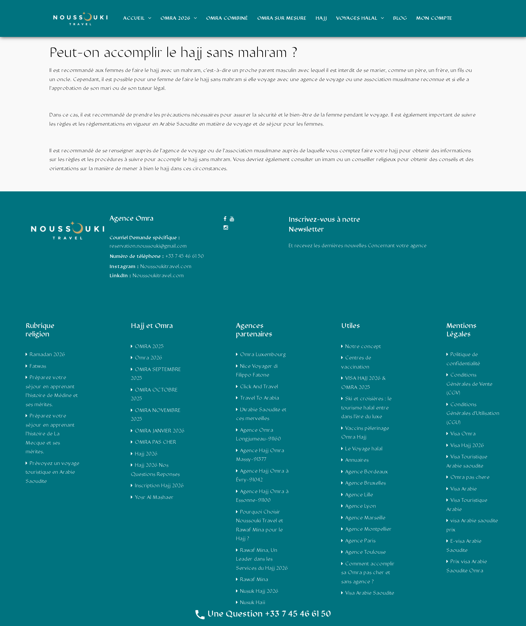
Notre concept (363, 347)
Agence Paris (360, 541)
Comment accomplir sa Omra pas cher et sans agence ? (367, 573)
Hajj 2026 (146, 454)
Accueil (137, 18)
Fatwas (38, 366)
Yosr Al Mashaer (154, 497)
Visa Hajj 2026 (467, 445)
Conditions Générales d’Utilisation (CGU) (472, 413)
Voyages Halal (360, 18)
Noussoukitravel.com (158, 276)
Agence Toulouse (365, 552)
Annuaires (357, 460)
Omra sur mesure (281, 18)
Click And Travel (259, 387)
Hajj (321, 18)
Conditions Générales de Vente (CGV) (469, 384)
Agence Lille (359, 495)
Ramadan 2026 (47, 355)
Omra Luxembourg (263, 355)
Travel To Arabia (259, 398)
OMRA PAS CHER (155, 442)
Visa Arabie (463, 489)
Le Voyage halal (363, 449)
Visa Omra (463, 434)
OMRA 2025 (149, 347)
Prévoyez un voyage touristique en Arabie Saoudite (52, 472)
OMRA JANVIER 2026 (159, 431)
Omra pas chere (469, 477)
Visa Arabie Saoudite (369, 593)
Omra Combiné (227, 18)
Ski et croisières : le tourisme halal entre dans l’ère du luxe (366, 408)
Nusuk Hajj (252, 603)
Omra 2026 (178, 18)
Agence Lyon (360, 506)
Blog (400, 18)
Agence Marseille (365, 518)
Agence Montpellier (368, 529)
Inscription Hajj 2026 (159, 486)
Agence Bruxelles (365, 483)
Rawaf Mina (254, 580)
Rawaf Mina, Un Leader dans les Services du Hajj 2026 (262, 559)
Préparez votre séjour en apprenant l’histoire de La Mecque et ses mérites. (50, 434)
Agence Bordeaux (366, 472)
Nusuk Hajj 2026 (259, 591)
